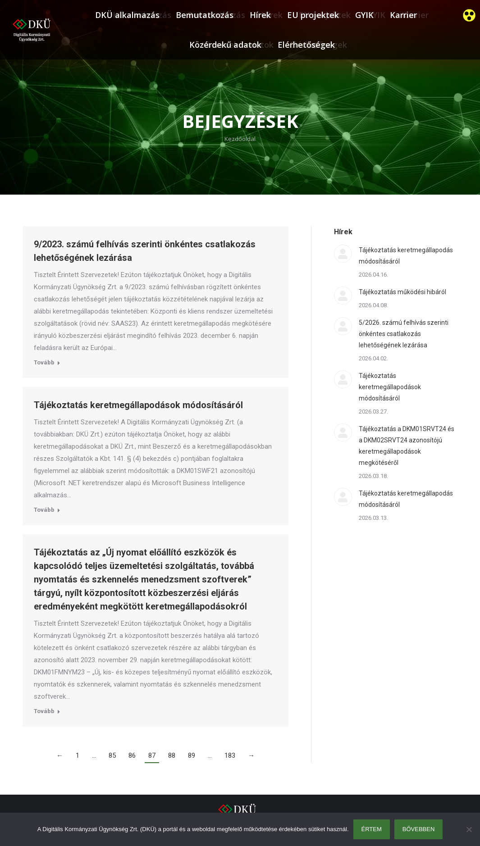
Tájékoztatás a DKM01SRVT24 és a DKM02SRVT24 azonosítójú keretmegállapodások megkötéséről (406, 445)
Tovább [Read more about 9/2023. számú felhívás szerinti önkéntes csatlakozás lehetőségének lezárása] (44, 362)
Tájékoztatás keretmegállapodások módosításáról (138, 405)
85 (112, 755)
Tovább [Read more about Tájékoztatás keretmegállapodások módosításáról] (44, 509)
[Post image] (343, 254)
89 (191, 755)
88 (171, 755)
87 (151, 755)
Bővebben (418, 829)
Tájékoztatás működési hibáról (402, 292)
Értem (371, 829)
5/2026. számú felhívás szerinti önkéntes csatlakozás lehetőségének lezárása (403, 334)
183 (229, 755)
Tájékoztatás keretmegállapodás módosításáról (406, 255)
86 (132, 755)
